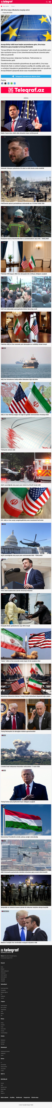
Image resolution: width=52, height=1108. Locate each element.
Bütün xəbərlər (4, 1097)
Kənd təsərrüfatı (4, 988)
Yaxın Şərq (3, 1028)
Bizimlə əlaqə (35, 1097)
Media (2, 1013)
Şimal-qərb (3, 1089)
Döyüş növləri (4, 1066)
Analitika (3, 981)
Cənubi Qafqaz (4, 1032)
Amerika (3, 1024)
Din (1, 1015)
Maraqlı (2, 1044)
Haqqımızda (27, 1097)
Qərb (2, 1085)
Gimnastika (3, 1064)
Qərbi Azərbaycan (5, 971)
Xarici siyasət (4, 975)
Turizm (2, 998)
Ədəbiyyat (3, 1053)
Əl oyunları (3, 1068)
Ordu (2, 967)
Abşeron (3, 1093)
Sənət (2, 1055)
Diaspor (2, 969)
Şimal (2, 1091)
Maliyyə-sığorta (4, 992)
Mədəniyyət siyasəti (5, 1051)
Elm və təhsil (3, 1007)
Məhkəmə (3, 1040)
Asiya (2, 1026)
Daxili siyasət (4, 977)
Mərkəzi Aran (4, 1087)
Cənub (2, 1083)
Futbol (2, 1070)
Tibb (2, 1011)
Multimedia (19, 1097)
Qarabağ (3, 979)
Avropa (2, 1030)
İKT (1, 994)
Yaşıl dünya (3, 1009)
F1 (1, 1062)
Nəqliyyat (3, 996)
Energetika (3, 990)
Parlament (3, 973)
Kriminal (3, 1042)
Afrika (2, 1022)
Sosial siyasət (4, 1005)
